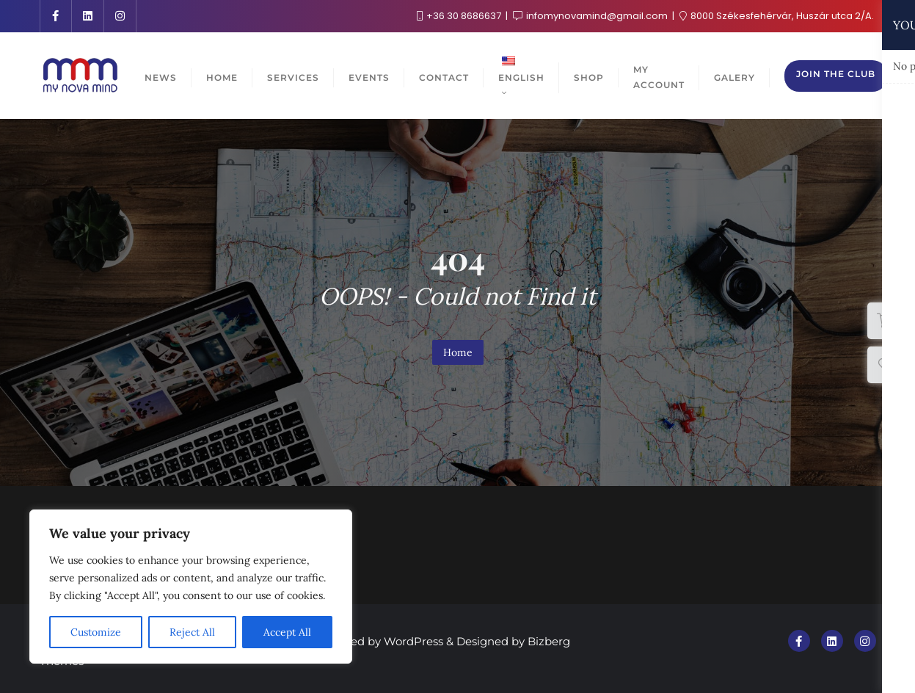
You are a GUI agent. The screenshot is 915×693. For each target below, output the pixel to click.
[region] (190, 586)
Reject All (192, 632)
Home (458, 352)
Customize (95, 632)
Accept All (287, 632)
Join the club (835, 73)
